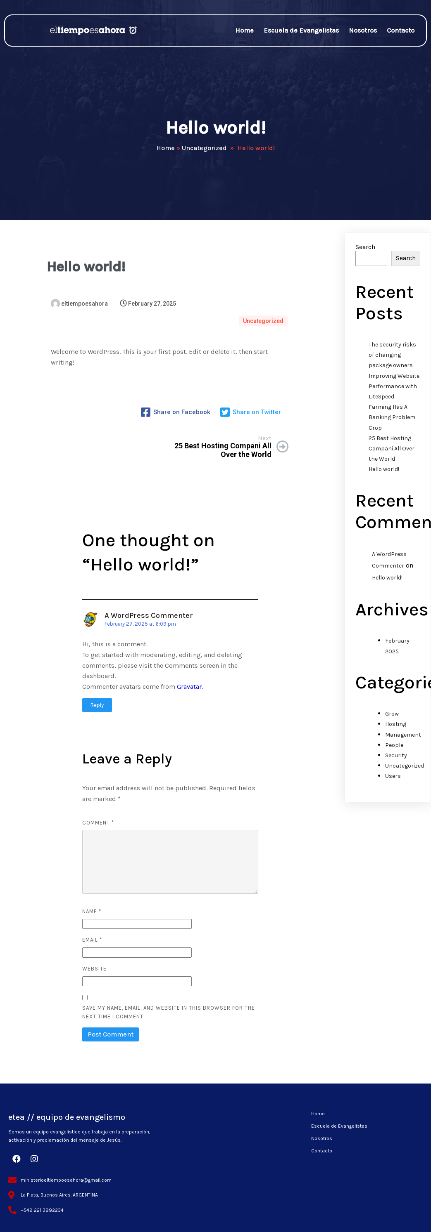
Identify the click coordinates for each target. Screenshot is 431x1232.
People (394, 748)
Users (393, 780)
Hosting (395, 728)
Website (94, 962)
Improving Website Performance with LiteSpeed (394, 390)
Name (91, 905)
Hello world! (384, 473)
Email (92, 933)
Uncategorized (204, 150)
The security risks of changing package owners (392, 359)
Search (365, 251)
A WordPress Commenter (149, 608)
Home (165, 150)
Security (396, 759)
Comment (98, 816)
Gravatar (189, 680)
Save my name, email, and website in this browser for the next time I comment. (168, 1005)
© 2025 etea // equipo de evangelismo (216, 1216)
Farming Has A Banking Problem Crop (392, 421)
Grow (392, 717)
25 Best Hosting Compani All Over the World (391, 452)
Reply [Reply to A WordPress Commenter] (97, 699)
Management (403, 738)
